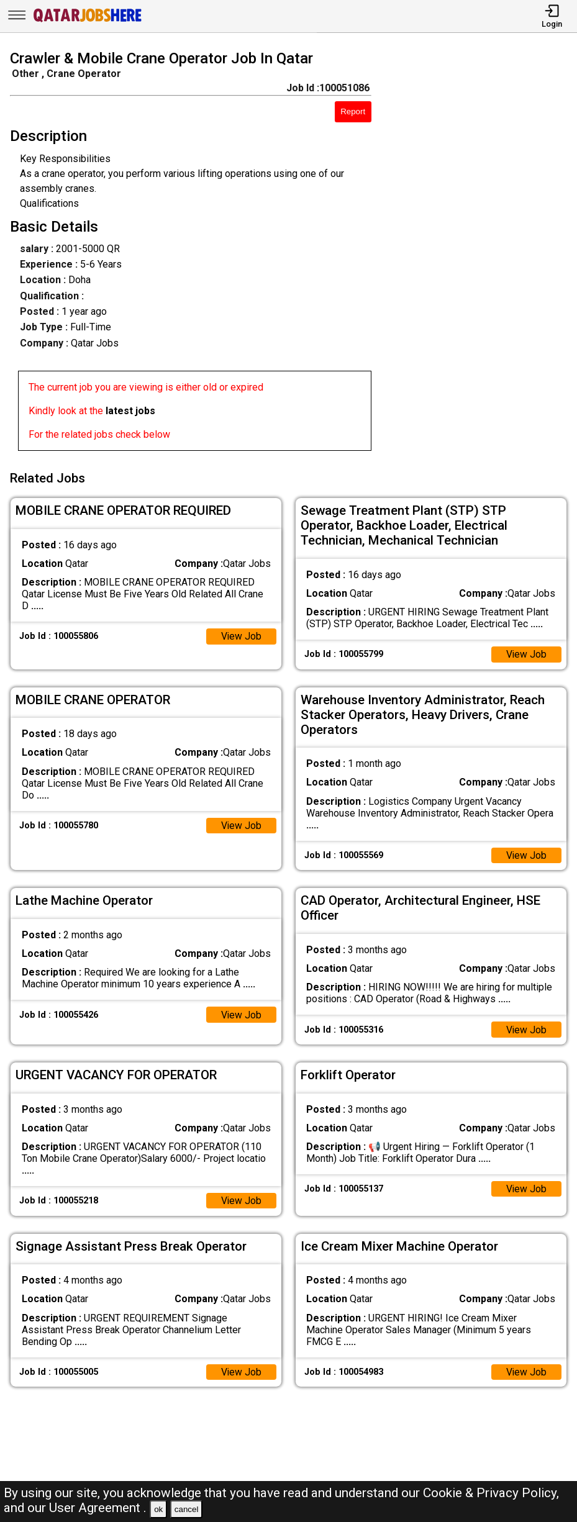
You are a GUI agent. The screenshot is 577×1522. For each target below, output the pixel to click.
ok (158, 1509)
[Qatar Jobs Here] (87, 21)
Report (352, 111)
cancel (187, 1509)
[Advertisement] (481, 252)
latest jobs (130, 411)
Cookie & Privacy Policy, (491, 1492)
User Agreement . (98, 1507)
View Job (240, 634)
